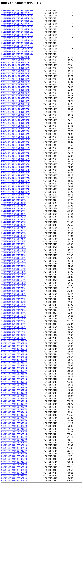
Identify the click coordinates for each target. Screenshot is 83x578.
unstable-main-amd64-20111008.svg (14, 450)
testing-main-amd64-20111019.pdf (13, 335)
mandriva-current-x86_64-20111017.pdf (15, 154)
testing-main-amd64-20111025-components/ (17, 55)
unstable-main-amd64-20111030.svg (14, 569)
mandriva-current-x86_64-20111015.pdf (15, 143)
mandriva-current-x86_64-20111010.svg (15, 122)
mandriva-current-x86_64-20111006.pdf (15, 98)
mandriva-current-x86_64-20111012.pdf (15, 132)
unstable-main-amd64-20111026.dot (14, 543)
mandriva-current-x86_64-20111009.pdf (15, 115)
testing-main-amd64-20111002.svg (13, 247)
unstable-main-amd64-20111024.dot (14, 531)
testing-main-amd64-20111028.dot (13, 384)
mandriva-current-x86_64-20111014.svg (15, 139)
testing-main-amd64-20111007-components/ (17, 23)
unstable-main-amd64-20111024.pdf (14, 533)
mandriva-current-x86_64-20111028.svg (15, 218)
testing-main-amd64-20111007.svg (13, 275)
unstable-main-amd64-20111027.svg (14, 552)
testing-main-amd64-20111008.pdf (13, 279)
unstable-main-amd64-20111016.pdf (14, 488)
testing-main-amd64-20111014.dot (13, 305)
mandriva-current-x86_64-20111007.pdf (15, 104)
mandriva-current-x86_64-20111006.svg (15, 100)
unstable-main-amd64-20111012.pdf (14, 471)
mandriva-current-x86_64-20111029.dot (15, 220)
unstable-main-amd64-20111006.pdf (14, 437)
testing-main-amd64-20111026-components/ (17, 56)
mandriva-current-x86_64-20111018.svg (15, 162)
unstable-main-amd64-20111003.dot (14, 418)
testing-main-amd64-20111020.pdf (13, 341)
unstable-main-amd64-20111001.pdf (14, 409)
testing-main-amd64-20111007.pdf (13, 273)
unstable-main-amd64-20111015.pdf (14, 482)
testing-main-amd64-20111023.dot (13, 356)
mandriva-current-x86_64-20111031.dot (15, 232)
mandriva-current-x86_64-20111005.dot (15, 90)
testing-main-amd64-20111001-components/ (17, 11)
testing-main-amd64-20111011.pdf (13, 296)
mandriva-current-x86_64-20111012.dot (15, 130)
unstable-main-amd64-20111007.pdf (14, 443)
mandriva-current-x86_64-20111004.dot (15, 85)
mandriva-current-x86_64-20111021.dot (15, 175)
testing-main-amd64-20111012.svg (13, 303)
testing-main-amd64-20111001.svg (13, 241)
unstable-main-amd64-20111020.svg (14, 512)
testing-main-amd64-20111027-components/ (17, 58)
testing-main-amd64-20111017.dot (13, 322)
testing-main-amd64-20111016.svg (13, 320)
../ (2, 9)
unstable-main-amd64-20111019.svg (14, 507)
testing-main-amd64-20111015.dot (13, 311)
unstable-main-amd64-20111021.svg (14, 518)
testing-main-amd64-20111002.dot (13, 243)
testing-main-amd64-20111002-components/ (17, 13)
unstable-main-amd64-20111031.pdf (14, 573)
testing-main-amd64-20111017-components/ (17, 40)
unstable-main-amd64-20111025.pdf (14, 539)
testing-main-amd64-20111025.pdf (13, 369)
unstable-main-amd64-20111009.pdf (14, 454)
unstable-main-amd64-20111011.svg (14, 467)
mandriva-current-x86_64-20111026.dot (15, 203)
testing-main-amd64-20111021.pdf (13, 347)
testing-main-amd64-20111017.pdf (13, 324)
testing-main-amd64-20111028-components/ (17, 60)
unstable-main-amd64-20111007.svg (14, 445)
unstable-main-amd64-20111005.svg (14, 433)
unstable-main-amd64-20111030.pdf (14, 567)
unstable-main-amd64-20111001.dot (14, 407)
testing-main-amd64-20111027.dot (13, 379)
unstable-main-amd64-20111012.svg (14, 473)
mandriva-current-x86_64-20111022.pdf (15, 183)
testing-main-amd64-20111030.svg (13, 399)
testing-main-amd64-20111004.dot (13, 254)
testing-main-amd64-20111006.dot (13, 266)
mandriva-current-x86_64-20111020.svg (15, 173)
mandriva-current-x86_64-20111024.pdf (15, 194)
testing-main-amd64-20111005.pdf (13, 262)
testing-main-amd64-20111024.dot (13, 362)
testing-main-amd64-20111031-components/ (17, 66)
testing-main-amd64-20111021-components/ (17, 47)
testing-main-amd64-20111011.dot (13, 294)
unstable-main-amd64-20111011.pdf (14, 465)
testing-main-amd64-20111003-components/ (17, 15)
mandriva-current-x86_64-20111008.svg (15, 111)
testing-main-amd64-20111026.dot (13, 373)
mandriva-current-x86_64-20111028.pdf (15, 217)
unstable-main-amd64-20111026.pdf (14, 544)
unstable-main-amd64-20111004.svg (14, 428)
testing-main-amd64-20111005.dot (13, 260)
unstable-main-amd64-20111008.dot (14, 446)
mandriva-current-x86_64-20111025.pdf (15, 200)
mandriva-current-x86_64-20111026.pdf (15, 205)
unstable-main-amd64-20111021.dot (14, 514)
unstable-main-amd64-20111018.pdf (14, 499)
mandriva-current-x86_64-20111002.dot (15, 73)
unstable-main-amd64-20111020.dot (14, 509)
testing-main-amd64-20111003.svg (13, 252)
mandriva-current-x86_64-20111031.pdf (15, 234)
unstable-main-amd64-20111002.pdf (14, 414)
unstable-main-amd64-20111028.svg (14, 558)
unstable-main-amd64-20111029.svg (14, 563)
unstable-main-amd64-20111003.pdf (14, 420)
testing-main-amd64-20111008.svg (13, 281)
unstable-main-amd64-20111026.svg (14, 546)
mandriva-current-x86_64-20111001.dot (15, 68)
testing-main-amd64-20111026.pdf (13, 375)
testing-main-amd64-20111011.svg (13, 298)
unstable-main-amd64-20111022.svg (14, 524)
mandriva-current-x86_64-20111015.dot (15, 141)
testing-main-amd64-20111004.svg (13, 258)
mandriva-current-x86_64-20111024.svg (15, 196)
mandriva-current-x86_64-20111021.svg (15, 179)
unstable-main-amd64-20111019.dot (14, 503)
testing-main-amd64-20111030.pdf (13, 397)
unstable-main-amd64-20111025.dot (14, 537)
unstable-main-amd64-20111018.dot (14, 497)
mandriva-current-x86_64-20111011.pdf (15, 126)
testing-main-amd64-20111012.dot (13, 300)
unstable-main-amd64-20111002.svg (14, 416)
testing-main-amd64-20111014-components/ (17, 34)
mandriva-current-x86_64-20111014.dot (15, 136)
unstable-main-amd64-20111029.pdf (14, 561)
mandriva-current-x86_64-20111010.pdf (15, 121)
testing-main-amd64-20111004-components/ (17, 17)
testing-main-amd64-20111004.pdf (13, 256)
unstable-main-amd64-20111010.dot (14, 458)
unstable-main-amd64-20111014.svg (14, 479)
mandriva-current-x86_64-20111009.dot (15, 113)
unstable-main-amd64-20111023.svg (14, 529)
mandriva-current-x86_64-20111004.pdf (15, 87)
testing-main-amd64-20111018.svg (13, 332)
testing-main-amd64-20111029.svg (13, 394)
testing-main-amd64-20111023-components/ (17, 51)
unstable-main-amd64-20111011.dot (14, 463)
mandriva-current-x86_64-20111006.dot (15, 96)
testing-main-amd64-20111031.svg (13, 405)
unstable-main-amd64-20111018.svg (14, 501)
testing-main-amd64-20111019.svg (13, 337)
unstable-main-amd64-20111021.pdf (14, 516)
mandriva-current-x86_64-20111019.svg (15, 168)
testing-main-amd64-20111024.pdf (13, 364)
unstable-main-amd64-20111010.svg (14, 462)
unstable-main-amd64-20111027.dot (14, 548)
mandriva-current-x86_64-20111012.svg (15, 134)
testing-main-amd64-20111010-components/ (17, 28)
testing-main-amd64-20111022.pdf (13, 352)
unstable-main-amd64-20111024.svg (14, 535)
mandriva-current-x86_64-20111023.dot (15, 186)
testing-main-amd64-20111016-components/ (17, 38)
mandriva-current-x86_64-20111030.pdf (15, 228)
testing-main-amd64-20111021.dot (13, 345)
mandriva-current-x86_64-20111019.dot (15, 164)
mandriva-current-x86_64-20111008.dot (15, 107)
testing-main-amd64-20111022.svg (13, 354)
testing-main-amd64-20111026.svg (13, 377)
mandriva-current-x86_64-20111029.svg (15, 224)
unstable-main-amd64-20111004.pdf (14, 426)
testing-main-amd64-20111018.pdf (13, 330)
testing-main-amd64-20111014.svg (13, 309)
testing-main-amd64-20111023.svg (13, 360)
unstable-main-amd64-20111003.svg (14, 422)
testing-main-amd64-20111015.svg (13, 315)
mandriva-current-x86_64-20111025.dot (15, 198)
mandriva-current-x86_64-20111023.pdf (15, 188)
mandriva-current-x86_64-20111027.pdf (15, 211)
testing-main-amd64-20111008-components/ (17, 24)
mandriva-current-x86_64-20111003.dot (15, 79)
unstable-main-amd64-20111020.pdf (14, 511)
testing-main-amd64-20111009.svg (13, 286)
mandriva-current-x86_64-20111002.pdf (15, 75)
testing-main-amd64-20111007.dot (13, 271)
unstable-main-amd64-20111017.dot (14, 492)
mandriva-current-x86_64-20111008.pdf (15, 109)
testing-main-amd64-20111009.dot (13, 283)
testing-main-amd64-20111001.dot (13, 237)
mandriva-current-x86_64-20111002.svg (15, 77)
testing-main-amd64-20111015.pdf (13, 313)
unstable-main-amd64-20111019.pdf (14, 505)
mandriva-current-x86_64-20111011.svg (15, 128)
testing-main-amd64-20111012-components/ (17, 32)
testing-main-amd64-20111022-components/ (17, 49)
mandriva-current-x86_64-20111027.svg (15, 213)
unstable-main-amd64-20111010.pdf (14, 460)
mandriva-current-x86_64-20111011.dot (15, 124)
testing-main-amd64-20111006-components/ (17, 21)
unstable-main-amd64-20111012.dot (14, 469)
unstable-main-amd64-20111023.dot (14, 526)
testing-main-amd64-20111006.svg (13, 269)
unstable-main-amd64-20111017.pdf (14, 494)
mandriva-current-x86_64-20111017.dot (15, 153)
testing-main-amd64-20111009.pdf (13, 284)
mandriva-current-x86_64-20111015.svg (15, 145)
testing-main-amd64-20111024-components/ (17, 53)
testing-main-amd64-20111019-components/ (17, 43)
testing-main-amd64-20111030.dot (13, 396)
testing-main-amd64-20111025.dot (13, 367)
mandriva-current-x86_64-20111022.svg (15, 185)
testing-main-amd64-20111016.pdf (13, 318)
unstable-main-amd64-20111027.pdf (14, 550)
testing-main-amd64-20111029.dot (13, 390)
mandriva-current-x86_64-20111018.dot (15, 158)
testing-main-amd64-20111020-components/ (17, 45)
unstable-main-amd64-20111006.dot (14, 435)
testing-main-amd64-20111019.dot (13, 333)
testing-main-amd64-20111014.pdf (13, 307)
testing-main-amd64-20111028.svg (13, 388)
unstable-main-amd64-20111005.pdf (14, 431)
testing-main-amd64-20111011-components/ (17, 30)
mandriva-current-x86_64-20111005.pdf (15, 92)
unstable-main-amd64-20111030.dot (14, 565)
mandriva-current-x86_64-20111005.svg (15, 94)
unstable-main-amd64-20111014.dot (14, 475)
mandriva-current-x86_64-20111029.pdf (15, 222)
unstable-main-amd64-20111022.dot (14, 520)
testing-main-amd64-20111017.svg (13, 326)
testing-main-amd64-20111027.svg (13, 382)
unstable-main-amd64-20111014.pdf (14, 477)
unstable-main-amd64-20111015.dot (14, 480)
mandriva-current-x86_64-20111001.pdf (15, 70)
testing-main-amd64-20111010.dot (13, 288)
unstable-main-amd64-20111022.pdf (14, 522)
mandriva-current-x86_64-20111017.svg (15, 156)
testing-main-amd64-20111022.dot (13, 350)
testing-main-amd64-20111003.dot (13, 249)
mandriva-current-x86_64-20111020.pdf (15, 171)
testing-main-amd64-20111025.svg (13, 371)
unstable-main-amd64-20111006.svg (14, 439)
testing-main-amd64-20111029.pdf (13, 392)
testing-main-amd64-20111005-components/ (17, 19)
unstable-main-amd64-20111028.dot (14, 554)
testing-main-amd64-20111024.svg (13, 365)
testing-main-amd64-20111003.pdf (13, 251)
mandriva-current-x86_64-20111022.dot (15, 181)
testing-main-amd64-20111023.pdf (13, 358)
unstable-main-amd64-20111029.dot (14, 560)
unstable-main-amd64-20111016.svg (14, 490)
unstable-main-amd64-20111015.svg (14, 484)
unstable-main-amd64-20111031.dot (14, 571)
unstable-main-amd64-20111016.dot (14, 486)
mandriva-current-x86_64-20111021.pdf (15, 177)
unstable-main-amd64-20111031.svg (14, 575)
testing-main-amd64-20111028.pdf (13, 386)
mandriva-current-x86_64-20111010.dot (15, 119)
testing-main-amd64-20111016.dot (13, 316)
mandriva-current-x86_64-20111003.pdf (15, 81)
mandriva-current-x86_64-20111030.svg (15, 230)
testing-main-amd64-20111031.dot (13, 401)
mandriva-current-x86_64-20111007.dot (15, 102)
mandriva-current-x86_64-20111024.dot (15, 192)
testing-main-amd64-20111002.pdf (13, 245)
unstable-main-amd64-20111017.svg (14, 495)
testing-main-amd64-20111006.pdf (13, 267)
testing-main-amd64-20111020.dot (13, 339)
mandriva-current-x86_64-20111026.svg (15, 207)
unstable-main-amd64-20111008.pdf (14, 448)
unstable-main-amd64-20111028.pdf (14, 556)
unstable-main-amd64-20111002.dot (14, 413)
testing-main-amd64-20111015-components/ (17, 36)
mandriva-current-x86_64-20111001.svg (15, 72)
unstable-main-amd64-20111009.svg (14, 456)
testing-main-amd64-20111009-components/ (17, 26)
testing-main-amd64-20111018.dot (13, 328)
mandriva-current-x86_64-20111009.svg (15, 117)
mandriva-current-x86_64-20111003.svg (15, 83)
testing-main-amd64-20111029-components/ (17, 62)
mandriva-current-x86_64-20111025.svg (15, 202)
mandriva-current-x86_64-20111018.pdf (15, 160)
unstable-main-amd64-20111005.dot (14, 430)
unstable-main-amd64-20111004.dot (14, 424)
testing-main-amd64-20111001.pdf (13, 239)
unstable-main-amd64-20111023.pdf (14, 527)
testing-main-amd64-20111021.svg (13, 349)
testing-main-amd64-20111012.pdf (13, 301)
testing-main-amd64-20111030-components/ (17, 64)
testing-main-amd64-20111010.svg (13, 292)
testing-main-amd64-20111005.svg (13, 264)
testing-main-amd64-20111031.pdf (13, 403)
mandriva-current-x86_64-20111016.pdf (15, 149)
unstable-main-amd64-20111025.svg (14, 541)
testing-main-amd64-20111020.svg (13, 343)
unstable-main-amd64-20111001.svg (14, 411)
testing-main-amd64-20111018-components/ (17, 41)
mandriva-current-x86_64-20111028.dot (15, 215)
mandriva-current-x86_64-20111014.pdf (15, 137)
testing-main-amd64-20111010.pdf (13, 290)
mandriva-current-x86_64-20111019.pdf (15, 166)
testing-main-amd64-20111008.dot (13, 277)
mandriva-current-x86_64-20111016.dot (15, 147)
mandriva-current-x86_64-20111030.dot (15, 226)
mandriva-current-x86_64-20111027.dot (15, 209)
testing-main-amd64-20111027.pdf (13, 381)
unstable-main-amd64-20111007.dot (14, 441)
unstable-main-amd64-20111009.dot (14, 452)
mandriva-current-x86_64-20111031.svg (15, 235)
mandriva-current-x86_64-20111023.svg (15, 190)
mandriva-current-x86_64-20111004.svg (15, 88)
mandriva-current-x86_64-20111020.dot (15, 170)
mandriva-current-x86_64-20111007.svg (15, 105)
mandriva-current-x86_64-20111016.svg (15, 151)
